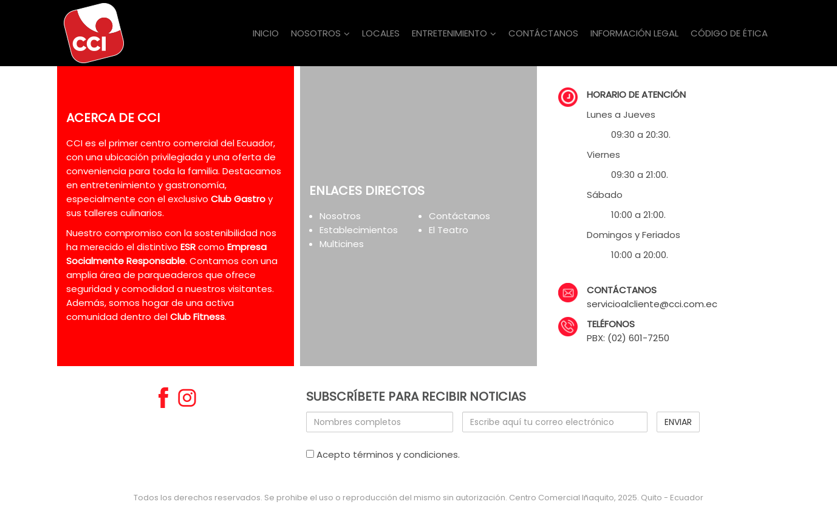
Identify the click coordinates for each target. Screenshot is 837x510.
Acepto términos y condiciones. (383, 454)
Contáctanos (459, 215)
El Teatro (448, 229)
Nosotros (340, 215)
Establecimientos (358, 229)
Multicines (341, 243)
